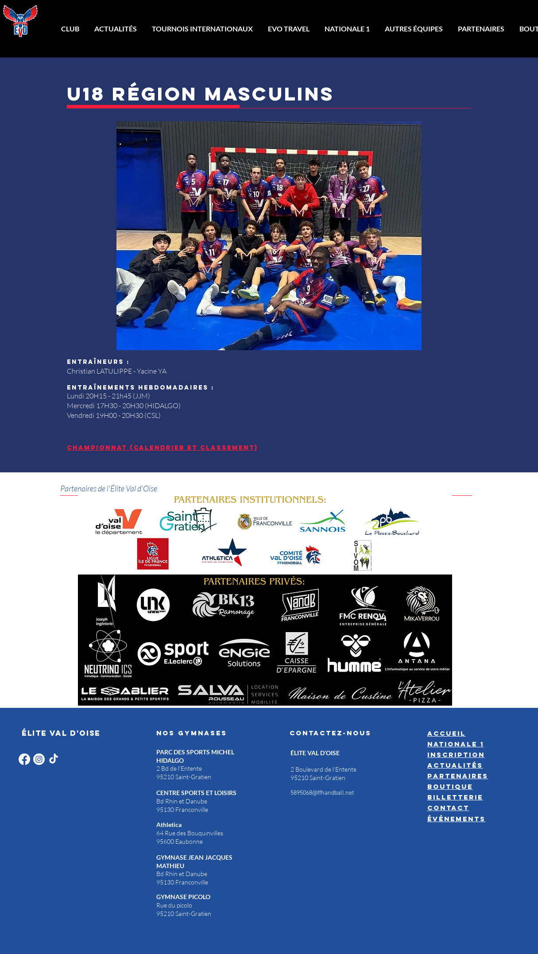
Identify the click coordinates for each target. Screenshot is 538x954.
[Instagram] (39, 759)
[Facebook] (24, 759)
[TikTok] (53, 759)
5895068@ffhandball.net (322, 793)
